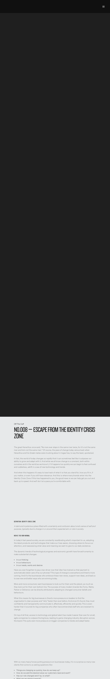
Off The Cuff (19, 424)
